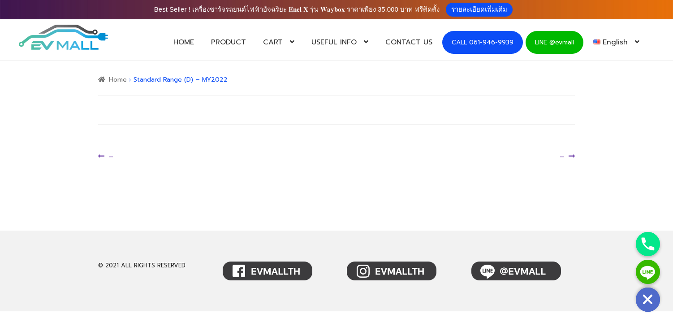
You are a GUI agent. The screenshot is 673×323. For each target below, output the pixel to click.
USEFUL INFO (334, 42)
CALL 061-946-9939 (482, 42)
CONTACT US (408, 42)
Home (118, 79)
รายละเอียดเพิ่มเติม (479, 9)
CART (273, 42)
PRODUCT (228, 42)
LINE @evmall (554, 42)
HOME (183, 42)
